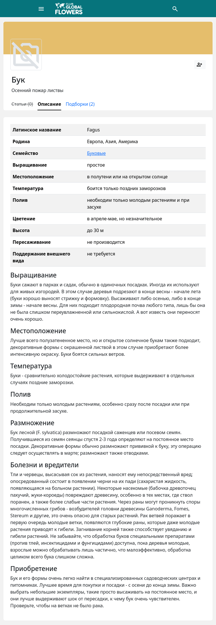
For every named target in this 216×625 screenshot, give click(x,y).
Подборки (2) (80, 104)
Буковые (96, 153)
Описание (49, 104)
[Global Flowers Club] (70, 8)
